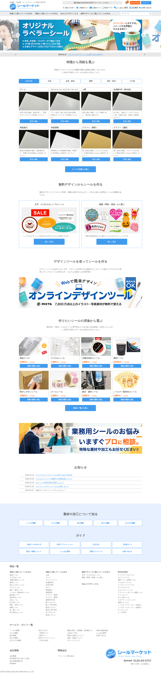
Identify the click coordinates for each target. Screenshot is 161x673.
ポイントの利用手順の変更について (50, 483)
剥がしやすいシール (17, 585)
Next (145, 54)
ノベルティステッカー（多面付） (130, 607)
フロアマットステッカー (127, 600)
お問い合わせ (127, 551)
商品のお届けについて (75, 635)
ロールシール (15, 587)
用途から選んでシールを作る (21, 14)
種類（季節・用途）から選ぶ (92, 577)
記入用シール (15, 602)
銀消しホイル (51, 607)
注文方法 (96, 544)
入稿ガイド (43, 635)
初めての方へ (43, 630)
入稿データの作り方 (33, 544)
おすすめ (28, 81)
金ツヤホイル (51, 612)
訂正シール (14, 600)
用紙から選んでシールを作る (46, 14)
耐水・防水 (111, 81)
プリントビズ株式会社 (66, 656)
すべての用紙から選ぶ (80, 169)
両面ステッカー (123, 602)
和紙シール (14, 607)
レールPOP (122, 612)
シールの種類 (31, 523)
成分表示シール (15, 597)
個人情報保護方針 (16, 661)
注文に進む (34, 121)
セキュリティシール (125, 590)
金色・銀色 (70, 81)
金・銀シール (15, 610)
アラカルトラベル (124, 582)
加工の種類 (105, 523)
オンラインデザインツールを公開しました (52, 486)
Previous (16, 54)
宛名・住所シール (16, 605)
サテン (48, 587)
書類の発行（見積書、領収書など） (80, 630)
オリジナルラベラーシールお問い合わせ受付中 (85, 54)
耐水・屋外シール (16, 590)
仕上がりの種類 (15, 640)
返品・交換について (74, 638)
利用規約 (13, 663)
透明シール (14, 582)
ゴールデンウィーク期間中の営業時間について (54, 479)
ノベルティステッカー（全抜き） (130, 605)
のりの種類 (56, 523)
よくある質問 (65, 551)
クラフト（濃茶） (52, 597)
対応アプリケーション (65, 544)
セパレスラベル (123, 577)
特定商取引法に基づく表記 (19, 658)
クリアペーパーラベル (126, 585)
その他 (132, 81)
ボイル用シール (123, 597)
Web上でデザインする (69, 14)
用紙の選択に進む (33, 366)
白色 (49, 81)
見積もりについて (96, 551)
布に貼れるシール (16, 612)
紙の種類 (80, 523)
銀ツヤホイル (51, 602)
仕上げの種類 (130, 523)
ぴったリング (123, 610)
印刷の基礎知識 (102, 630)
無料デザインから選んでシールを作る (95, 14)
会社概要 (13, 656)
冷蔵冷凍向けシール (17, 580)
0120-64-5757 (87, 3)
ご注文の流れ (43, 640)
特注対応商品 (123, 572)
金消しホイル (51, 615)
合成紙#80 (49, 582)
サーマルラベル (123, 587)
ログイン (146, 3)
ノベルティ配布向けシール (19, 592)
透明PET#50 (50, 600)
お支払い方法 (72, 633)
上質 (47, 575)
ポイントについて (73, 640)
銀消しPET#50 (51, 610)
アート (48, 577)
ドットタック (123, 595)
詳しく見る (49, 242)
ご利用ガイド (127, 544)
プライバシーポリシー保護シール (130, 592)
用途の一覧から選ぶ (80, 408)
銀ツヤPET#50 (51, 605)
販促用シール (15, 595)
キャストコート (51, 580)
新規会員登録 (135, 3)
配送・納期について (33, 551)
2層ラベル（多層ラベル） (127, 580)
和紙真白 (49, 590)
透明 (91, 81)
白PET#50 (49, 585)
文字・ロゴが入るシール (91, 575)
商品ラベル (14, 575)
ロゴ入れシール (15, 577)
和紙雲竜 (49, 592)
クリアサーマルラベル (126, 575)
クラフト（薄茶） (52, 595)
